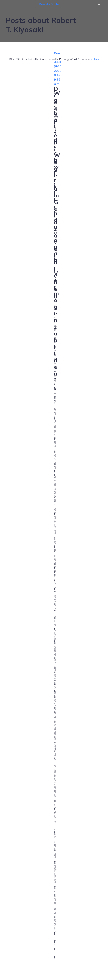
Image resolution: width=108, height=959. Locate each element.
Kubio (95, 59)
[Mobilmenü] (98, 4)
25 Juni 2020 (57, 66)
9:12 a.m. (57, 82)
